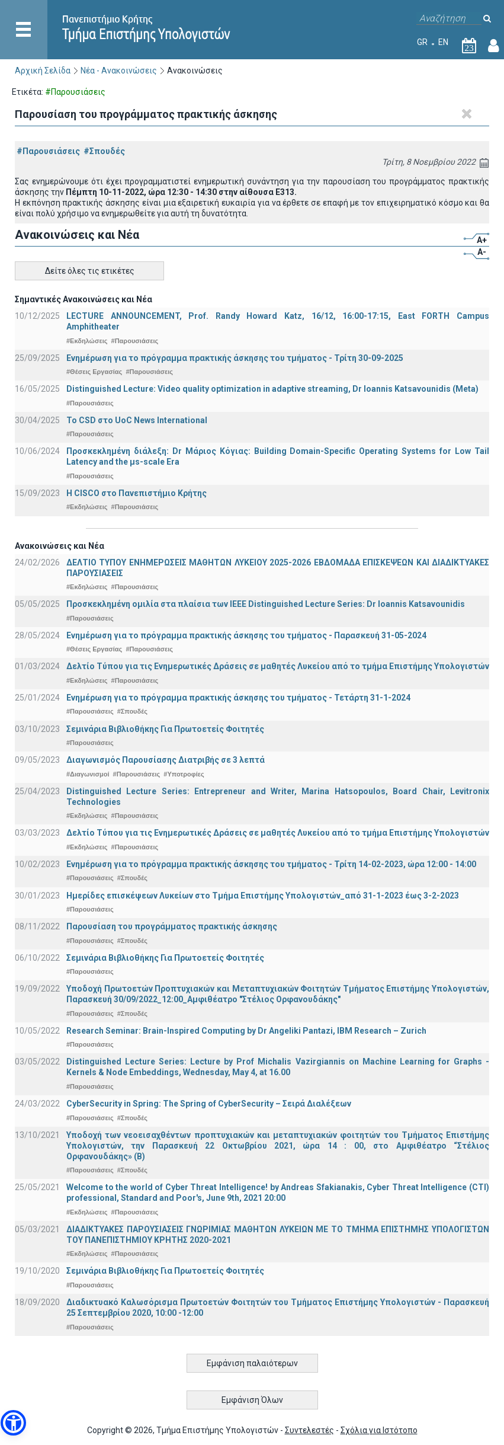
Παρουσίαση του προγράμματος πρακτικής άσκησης (171, 926)
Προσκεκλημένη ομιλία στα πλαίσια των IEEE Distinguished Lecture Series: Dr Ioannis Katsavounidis (265, 604)
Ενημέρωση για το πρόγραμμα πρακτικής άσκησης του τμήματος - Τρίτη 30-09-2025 (234, 358)
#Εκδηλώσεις (86, 340)
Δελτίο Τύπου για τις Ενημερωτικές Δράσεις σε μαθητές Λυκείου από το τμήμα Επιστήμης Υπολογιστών (277, 666)
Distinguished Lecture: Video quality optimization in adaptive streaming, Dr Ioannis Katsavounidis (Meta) (272, 389)
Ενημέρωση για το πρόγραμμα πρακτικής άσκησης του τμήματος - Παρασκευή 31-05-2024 (246, 635)
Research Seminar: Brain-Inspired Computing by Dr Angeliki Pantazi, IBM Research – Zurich (246, 1030)
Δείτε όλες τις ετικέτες (89, 271)
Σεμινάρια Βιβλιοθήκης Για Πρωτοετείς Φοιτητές (165, 729)
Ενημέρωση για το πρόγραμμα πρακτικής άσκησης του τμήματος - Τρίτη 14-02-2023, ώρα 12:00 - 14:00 (271, 864)
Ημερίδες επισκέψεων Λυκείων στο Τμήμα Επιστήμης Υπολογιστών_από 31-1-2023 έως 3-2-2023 (262, 895)
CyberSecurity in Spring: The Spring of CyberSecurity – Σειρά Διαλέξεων (208, 1103)
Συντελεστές (309, 1430)
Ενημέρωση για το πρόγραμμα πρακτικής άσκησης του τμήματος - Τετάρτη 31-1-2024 (238, 697)
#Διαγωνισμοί (87, 774)
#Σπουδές (104, 151)
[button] (13, 1422)
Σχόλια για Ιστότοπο (379, 1430)
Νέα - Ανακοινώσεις (119, 70)
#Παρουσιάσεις (48, 151)
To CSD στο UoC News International (136, 420)
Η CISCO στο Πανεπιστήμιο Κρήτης (136, 493)
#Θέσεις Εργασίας (94, 371)
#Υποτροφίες (183, 774)
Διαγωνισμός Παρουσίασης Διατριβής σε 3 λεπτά (165, 760)
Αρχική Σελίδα (42, 70)
